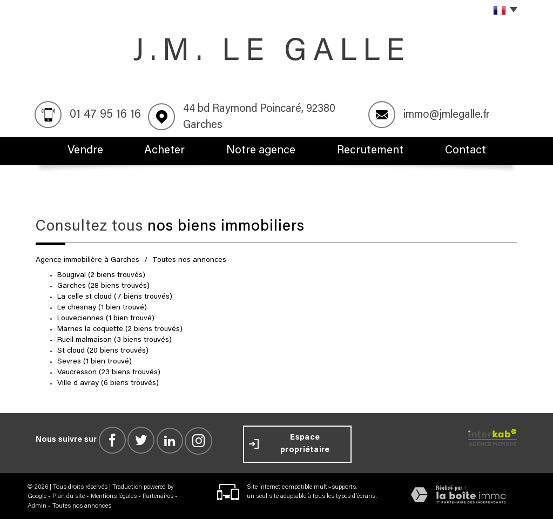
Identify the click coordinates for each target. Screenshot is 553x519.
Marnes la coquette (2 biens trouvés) (120, 328)
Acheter (166, 150)
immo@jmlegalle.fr (446, 115)
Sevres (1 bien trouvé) (94, 361)
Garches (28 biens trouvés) (103, 285)
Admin (37, 504)
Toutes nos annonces (81, 504)
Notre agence (266, 150)
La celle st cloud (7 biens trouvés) (114, 296)
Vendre (79, 150)
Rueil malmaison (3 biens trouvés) (114, 339)
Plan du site (68, 495)
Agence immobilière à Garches (87, 259)
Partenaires (158, 495)
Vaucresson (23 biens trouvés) (108, 371)
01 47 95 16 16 (105, 115)
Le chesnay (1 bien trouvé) (102, 307)
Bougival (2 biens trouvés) (101, 274)
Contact (472, 150)
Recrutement (374, 150)
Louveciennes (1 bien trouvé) (105, 317)
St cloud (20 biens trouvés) (103, 350)
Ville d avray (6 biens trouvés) (108, 382)
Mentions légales (114, 495)
